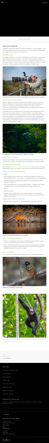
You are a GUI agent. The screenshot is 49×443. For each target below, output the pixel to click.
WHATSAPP (5, 432)
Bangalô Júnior (15, 166)
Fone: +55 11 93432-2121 (9, 434)
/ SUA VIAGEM (6, 356)
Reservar (45, 2)
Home (4, 355)
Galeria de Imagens (8, 394)
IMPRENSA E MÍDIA (7, 387)
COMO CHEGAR (7, 373)
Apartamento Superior (26, 166)
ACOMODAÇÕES (7, 377)
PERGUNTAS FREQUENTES (9, 383)
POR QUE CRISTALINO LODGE (10, 370)
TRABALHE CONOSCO (8, 390)
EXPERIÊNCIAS (6, 380)
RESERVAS (5, 431)
